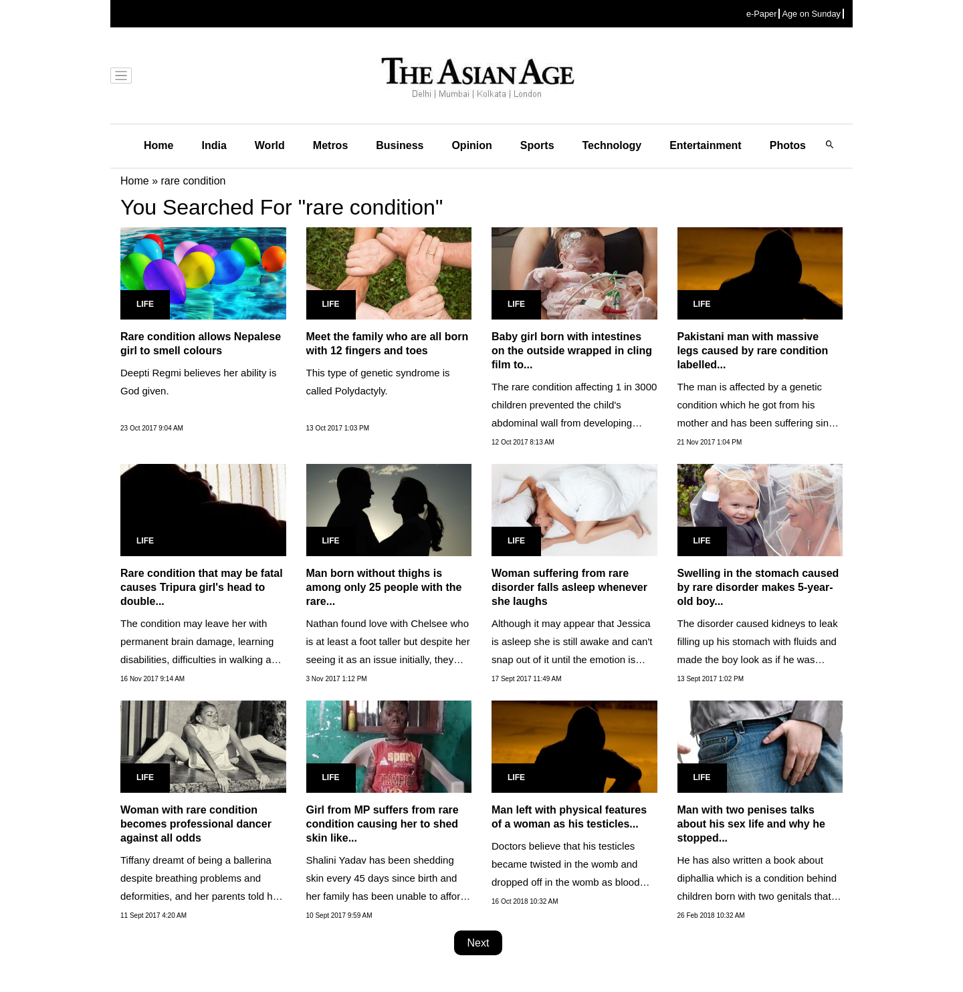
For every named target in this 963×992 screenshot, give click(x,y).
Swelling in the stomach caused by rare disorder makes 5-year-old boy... (758, 587)
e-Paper (761, 14)
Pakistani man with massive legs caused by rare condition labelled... (753, 350)
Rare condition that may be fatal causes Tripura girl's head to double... (201, 587)
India (213, 145)
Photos (788, 145)
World (270, 145)
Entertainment (705, 145)
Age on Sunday (811, 14)
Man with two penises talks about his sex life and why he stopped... (751, 824)
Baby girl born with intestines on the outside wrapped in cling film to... (572, 350)
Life (145, 304)
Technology (612, 145)
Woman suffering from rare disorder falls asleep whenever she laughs (569, 587)
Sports (537, 145)
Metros (330, 145)
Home (158, 145)
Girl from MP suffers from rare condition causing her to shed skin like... (382, 824)
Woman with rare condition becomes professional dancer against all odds (196, 824)
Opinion (471, 145)
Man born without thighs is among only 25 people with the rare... (384, 587)
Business (399, 145)
